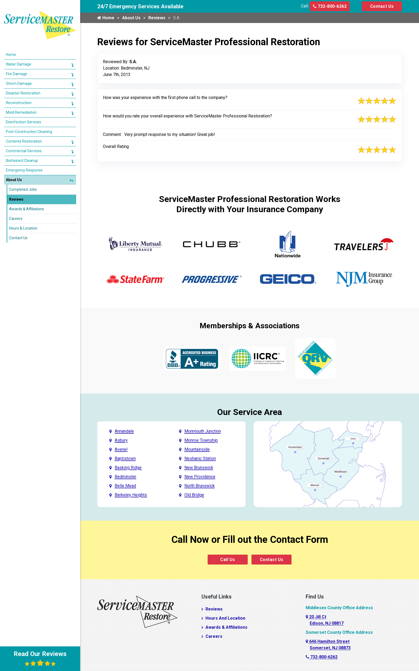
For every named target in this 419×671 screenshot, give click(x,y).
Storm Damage (19, 77)
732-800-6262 (330, 6)
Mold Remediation (21, 106)
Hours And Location (225, 618)
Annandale (124, 431)
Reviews (156, 17)
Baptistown (125, 458)
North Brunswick (199, 485)
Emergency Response (24, 163)
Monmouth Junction (202, 431)
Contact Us (382, 6)
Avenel (121, 449)
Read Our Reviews (40, 658)
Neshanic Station (200, 458)
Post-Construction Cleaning (29, 125)
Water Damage (18, 57)
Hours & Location (23, 221)
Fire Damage (16, 67)
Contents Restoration (24, 134)
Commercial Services (24, 144)
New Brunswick (198, 467)
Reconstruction (19, 96)
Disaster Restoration (23, 86)
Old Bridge (194, 494)
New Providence (199, 476)
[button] (72, 58)
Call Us (227, 559)
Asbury (121, 440)
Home (105, 17)
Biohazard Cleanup (22, 154)
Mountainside (197, 449)
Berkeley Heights (131, 494)
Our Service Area (249, 412)
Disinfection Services (23, 115)
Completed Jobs (23, 183)
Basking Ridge (128, 467)
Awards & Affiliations (226, 627)
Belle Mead (125, 485)
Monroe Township (201, 440)
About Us (131, 17)
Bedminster (125, 476)
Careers (213, 636)
